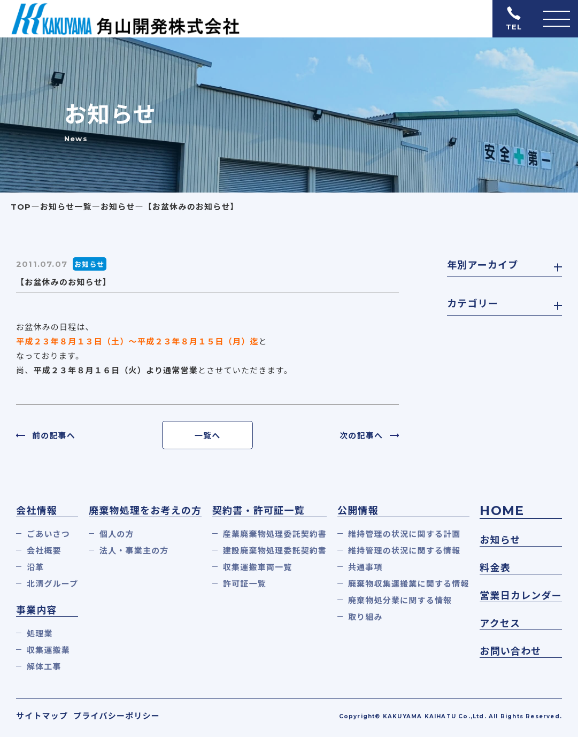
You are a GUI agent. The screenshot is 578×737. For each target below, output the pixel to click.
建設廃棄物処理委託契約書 (275, 551)
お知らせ (500, 540)
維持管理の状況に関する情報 (404, 551)
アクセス (500, 623)
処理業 (40, 633)
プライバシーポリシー (116, 716)
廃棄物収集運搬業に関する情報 (408, 584)
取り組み (365, 617)
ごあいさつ (48, 534)
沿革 (35, 567)
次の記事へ (361, 436)
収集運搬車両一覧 (257, 567)
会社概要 (44, 551)
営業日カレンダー (521, 596)
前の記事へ (53, 436)
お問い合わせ (510, 651)
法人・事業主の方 (134, 551)
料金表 (495, 568)
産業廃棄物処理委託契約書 (275, 534)
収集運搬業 (48, 650)
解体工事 (44, 667)
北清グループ (52, 584)
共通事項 (365, 567)
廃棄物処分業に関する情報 (400, 600)
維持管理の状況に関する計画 (404, 534)
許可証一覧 (244, 584)
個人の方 (116, 534)
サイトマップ (42, 716)
